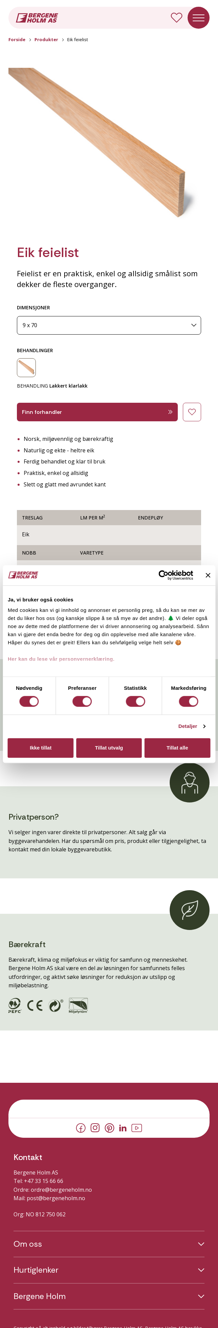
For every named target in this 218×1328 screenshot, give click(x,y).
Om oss (28, 1244)
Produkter (46, 39)
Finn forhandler (97, 412)
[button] (109, 150)
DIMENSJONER (33, 307)
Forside (16, 39)
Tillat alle (177, 748)
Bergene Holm (40, 1296)
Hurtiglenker (36, 1270)
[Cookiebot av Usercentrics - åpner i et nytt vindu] (163, 575)
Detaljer (187, 726)
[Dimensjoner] (109, 325)
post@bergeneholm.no (56, 1198)
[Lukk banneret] (207, 575)
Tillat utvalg (109, 748)
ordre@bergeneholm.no (61, 1189)
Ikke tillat (40, 748)
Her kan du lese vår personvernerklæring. (61, 659)
